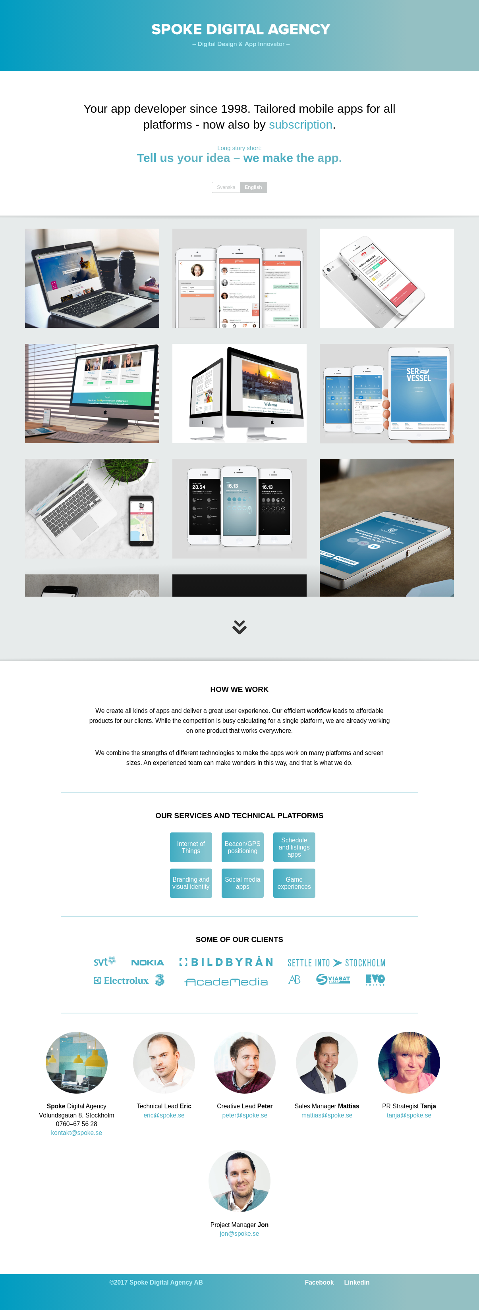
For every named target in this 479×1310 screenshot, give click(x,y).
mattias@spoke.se (327, 1115)
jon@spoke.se (239, 1233)
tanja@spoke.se (409, 1115)
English (253, 187)
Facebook (320, 1282)
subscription (300, 124)
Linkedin (356, 1282)
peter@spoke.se (245, 1115)
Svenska (226, 187)
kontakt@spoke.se (76, 1132)
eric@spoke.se (163, 1115)
